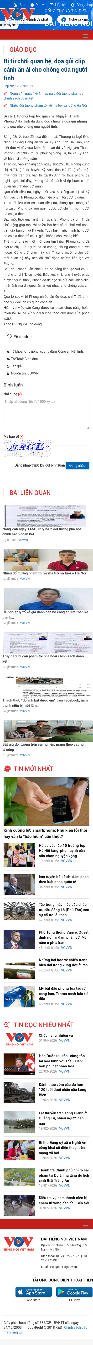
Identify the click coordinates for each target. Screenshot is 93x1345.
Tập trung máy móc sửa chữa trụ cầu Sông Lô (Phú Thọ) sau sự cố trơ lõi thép (64, 909)
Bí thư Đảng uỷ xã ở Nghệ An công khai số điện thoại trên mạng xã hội (62, 1147)
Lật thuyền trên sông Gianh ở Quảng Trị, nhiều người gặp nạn (63, 1118)
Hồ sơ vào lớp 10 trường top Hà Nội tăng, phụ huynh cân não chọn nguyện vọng (62, 850)
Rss (19, 5)
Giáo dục (23, 49)
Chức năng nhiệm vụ (56, 1035)
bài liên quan (30, 492)
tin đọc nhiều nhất (44, 1025)
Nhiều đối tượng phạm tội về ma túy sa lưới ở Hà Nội (48, 105)
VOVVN (23, 540)
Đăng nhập (81, 5)
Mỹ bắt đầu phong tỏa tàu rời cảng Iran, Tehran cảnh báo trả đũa (63, 993)
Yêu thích (21, 337)
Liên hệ (57, 5)
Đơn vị (37, 5)
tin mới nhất (33, 768)
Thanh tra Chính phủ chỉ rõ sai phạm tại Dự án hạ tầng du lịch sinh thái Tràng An (64, 1175)
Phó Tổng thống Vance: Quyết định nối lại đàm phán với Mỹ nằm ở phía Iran (63, 937)
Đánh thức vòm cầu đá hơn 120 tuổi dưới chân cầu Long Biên (62, 1089)
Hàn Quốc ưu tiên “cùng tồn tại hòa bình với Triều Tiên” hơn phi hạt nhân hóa (62, 1061)
